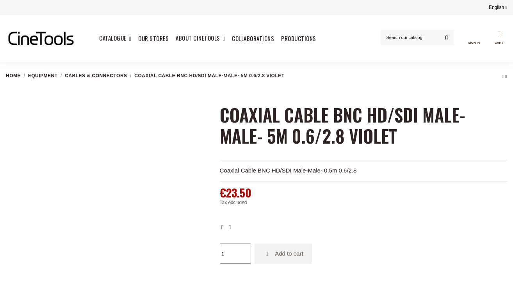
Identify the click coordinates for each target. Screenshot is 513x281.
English (498, 7)
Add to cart (283, 253)
